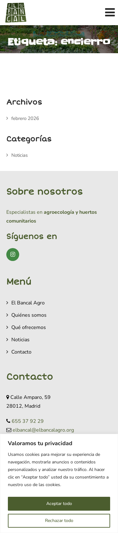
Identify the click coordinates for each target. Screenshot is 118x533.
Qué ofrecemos (28, 327)
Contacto (21, 352)
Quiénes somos (29, 315)
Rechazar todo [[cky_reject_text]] (59, 521)
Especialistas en (24, 212)
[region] (59, 483)
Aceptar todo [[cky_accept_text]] (59, 504)
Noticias (19, 155)
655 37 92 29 (28, 421)
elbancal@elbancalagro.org (43, 430)
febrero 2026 (25, 118)
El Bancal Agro (28, 302)
